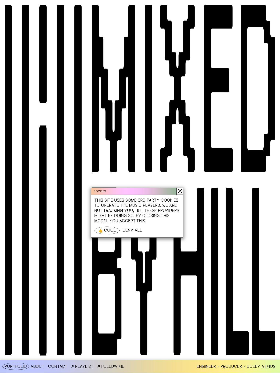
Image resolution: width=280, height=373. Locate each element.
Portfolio (16, 366)
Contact (57, 366)
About (37, 366)
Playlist (82, 366)
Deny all (132, 230)
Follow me (110, 366)
